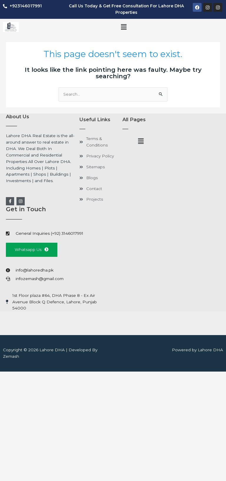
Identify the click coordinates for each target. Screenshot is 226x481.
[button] (124, 27)
